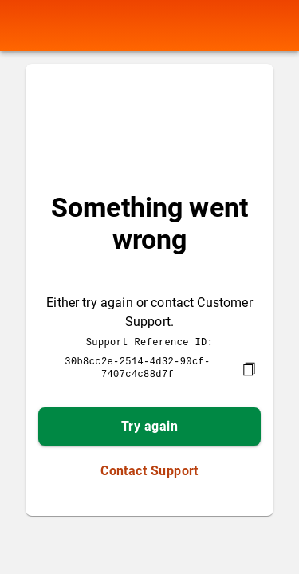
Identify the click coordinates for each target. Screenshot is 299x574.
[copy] (249, 367)
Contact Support (149, 469)
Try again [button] (149, 424)
